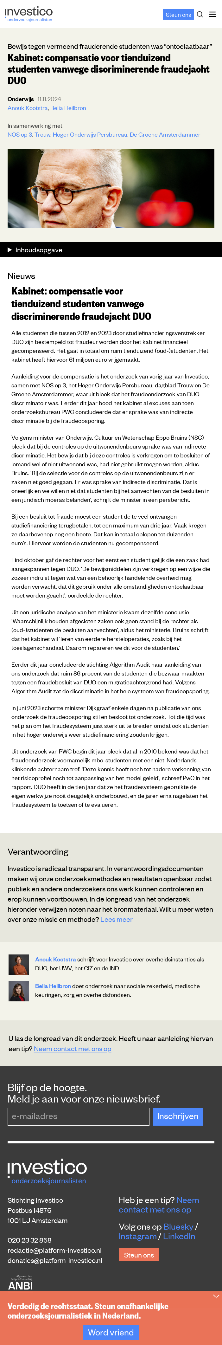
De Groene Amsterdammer (165, 134)
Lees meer (116, 919)
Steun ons (178, 14)
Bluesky (178, 1226)
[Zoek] (201, 14)
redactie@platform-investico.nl (55, 1249)
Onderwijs (21, 98)
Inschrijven (178, 1115)
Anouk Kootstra (28, 107)
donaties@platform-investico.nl (55, 1260)
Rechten (125, 1316)
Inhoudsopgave (38, 249)
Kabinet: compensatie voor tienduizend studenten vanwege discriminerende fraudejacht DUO (81, 302)
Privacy (96, 1316)
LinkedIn (179, 1235)
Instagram (138, 1235)
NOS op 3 (20, 134)
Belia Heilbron (68, 107)
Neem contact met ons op (72, 1048)
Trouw (42, 134)
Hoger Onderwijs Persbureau (90, 134)
